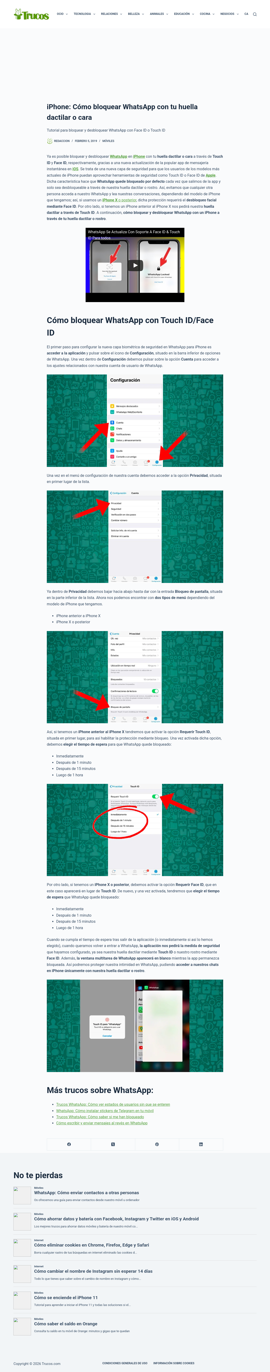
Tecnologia (85, 14)
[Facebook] (69, 1145)
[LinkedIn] (201, 1145)
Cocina (208, 14)
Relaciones (112, 14)
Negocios (230, 14)
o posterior (119, 200)
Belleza (137, 14)
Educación (185, 14)
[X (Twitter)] (113, 1145)
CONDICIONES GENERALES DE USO (124, 1363)
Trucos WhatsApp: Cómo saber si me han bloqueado (100, 1117)
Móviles (108, 141)
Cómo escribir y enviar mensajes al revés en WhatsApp (101, 1123)
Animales (160, 14)
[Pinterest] (157, 1145)
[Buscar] (255, 14)
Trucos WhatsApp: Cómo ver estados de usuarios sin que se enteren (113, 1104)
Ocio (63, 14)
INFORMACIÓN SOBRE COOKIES (174, 1363)
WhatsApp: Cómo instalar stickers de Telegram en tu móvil (105, 1111)
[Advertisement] (135, 64)
